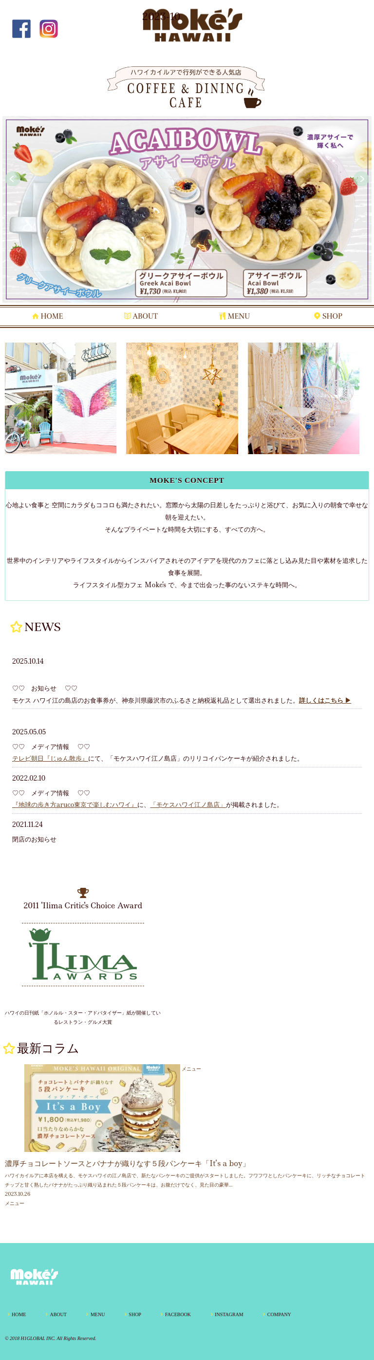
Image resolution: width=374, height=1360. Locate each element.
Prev (12, 179)
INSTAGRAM (229, 1314)
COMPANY (279, 1314)
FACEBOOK (178, 1314)
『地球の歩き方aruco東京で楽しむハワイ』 (74, 804)
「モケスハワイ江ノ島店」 (188, 804)
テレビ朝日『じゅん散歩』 (50, 758)
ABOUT (145, 316)
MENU (239, 316)
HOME (51, 316)
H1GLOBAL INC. (38, 1338)
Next (361, 179)
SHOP (332, 316)
